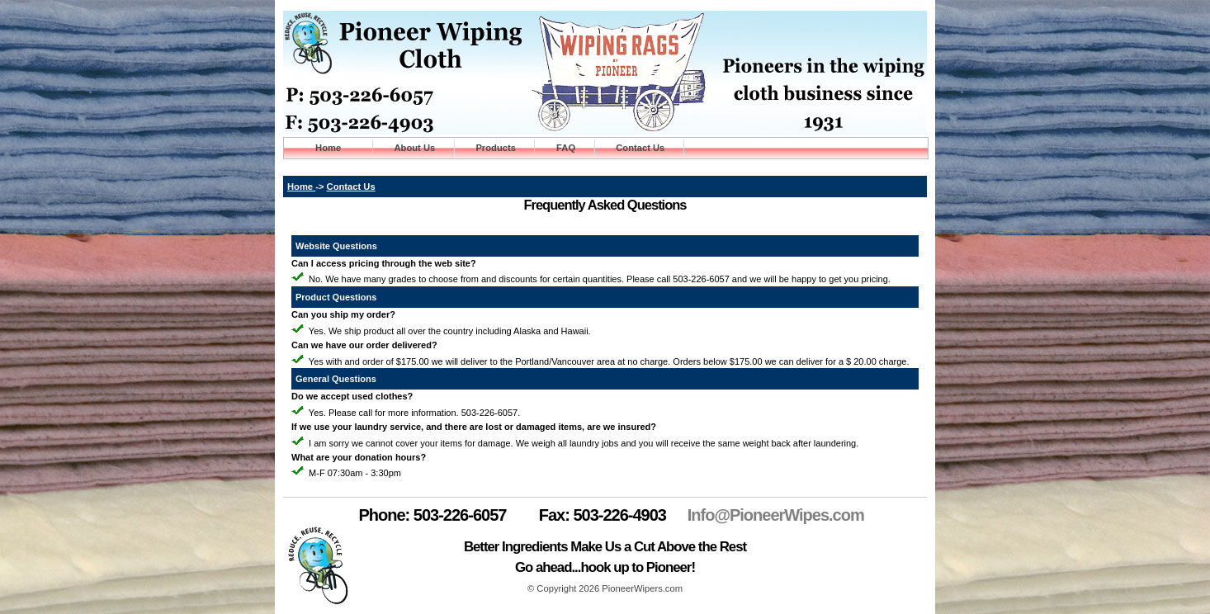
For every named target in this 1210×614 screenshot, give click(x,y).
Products (496, 148)
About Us (414, 148)
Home (328, 148)
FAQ (566, 148)
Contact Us (640, 148)
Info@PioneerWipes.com (776, 515)
